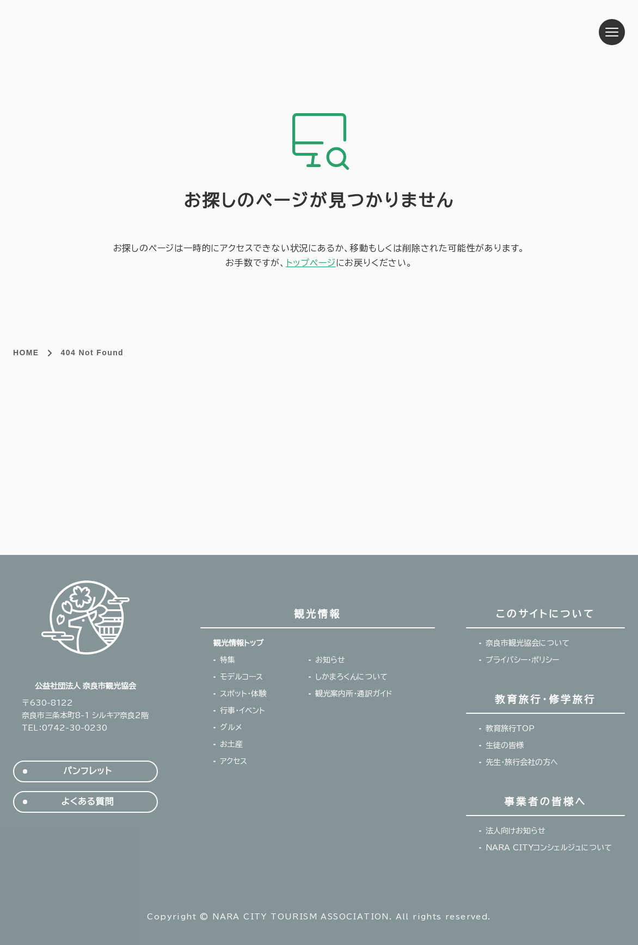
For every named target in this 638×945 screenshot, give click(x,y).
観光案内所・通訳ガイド (353, 693)
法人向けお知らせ (515, 831)
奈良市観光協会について (527, 643)
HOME (26, 352)
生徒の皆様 (505, 745)
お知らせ (330, 660)
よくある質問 (87, 801)
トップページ (311, 262)
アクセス (233, 761)
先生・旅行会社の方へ (522, 762)
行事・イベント (242, 710)
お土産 (231, 744)
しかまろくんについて (351, 677)
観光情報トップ (238, 643)
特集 (227, 660)
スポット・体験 (243, 693)
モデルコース (241, 677)
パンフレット (87, 771)
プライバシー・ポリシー (522, 660)
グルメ (231, 727)
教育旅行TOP (510, 728)
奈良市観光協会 (90, 32)
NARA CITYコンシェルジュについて (549, 847)
